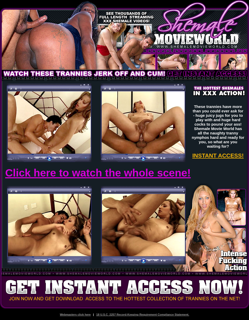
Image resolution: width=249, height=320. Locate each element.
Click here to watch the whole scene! (98, 173)
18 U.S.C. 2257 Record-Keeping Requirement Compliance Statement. (142, 314)
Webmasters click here (75, 314)
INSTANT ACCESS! (218, 155)
